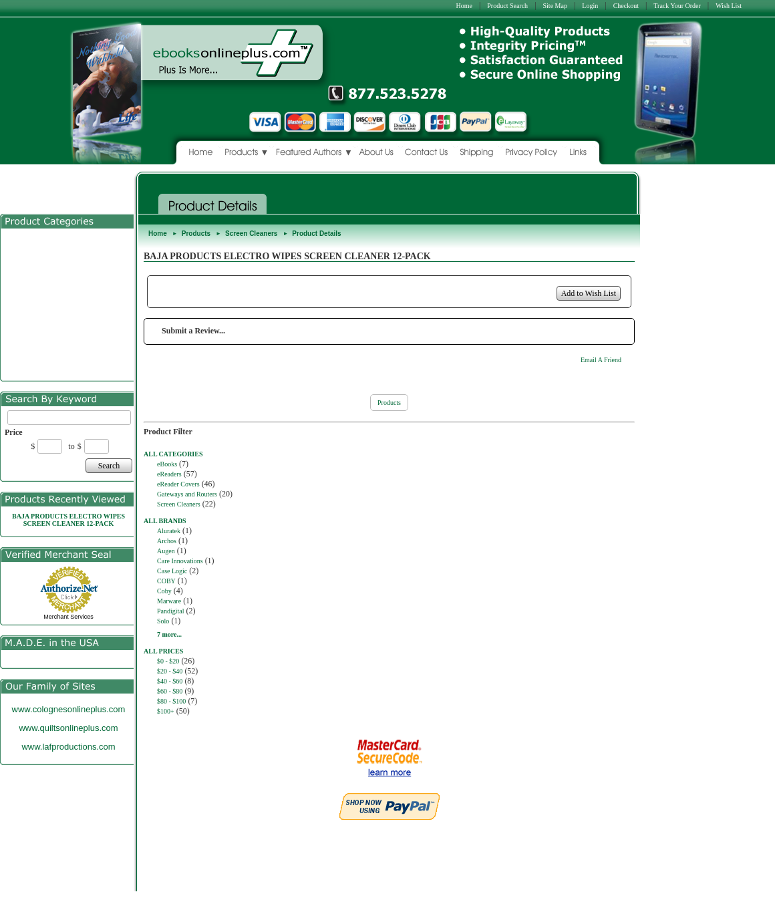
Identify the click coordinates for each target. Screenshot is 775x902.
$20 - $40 (169, 671)
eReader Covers (178, 484)
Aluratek (168, 531)
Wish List (729, 5)
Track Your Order (676, 5)
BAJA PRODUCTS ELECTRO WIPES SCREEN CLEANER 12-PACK (68, 519)
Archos (166, 541)
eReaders (169, 474)
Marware (169, 601)
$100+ (165, 711)
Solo (163, 621)
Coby (164, 591)
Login (590, 5)
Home (464, 5)
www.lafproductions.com (68, 747)
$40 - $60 (169, 681)
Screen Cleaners (251, 233)
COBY (166, 581)
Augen (166, 551)
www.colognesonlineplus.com (69, 709)
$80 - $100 (171, 701)
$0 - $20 (168, 661)
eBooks (167, 464)
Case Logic (172, 571)
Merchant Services (68, 616)
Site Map (555, 5)
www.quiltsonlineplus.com (68, 728)
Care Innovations (180, 561)
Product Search (507, 5)
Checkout (626, 5)
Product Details (316, 233)
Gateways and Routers (187, 494)
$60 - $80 (169, 691)
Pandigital (170, 611)
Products (196, 233)
